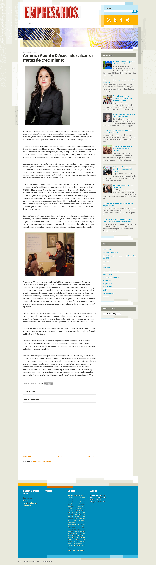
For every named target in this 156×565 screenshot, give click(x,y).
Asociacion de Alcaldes (76, 500)
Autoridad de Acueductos (76, 535)
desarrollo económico (111, 277)
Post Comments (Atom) (42, 462)
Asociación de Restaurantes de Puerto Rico (76, 525)
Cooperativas (108, 249)
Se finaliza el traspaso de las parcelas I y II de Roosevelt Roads (123, 169)
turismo (106, 296)
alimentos (106, 268)
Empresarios (27, 498)
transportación (108, 293)
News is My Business (30, 503)
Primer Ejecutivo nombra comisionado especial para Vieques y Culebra (122, 98)
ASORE (70, 495)
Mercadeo (106, 261)
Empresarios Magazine (31, 561)
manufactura (107, 287)
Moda (105, 264)
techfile (105, 290)
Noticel (25, 500)
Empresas (77, 546)
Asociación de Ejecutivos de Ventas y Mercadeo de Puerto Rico (76, 508)
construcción (107, 274)
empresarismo (108, 284)
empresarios (107, 280)
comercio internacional (111, 271)
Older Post (92, 457)
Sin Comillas (27, 506)
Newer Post (27, 457)
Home (31, 24)
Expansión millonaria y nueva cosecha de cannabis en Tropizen (123, 148)
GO (135, 11)
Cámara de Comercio (110, 253)
